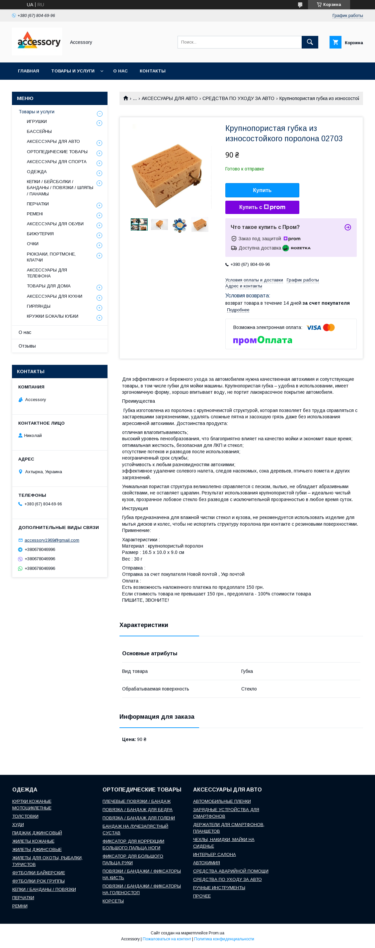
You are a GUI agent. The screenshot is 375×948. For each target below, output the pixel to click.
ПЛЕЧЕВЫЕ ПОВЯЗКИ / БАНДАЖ (137, 801)
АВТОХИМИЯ (206, 862)
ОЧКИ (32, 243)
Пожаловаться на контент (167, 939)
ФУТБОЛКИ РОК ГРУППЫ (38, 881)
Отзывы (27, 346)
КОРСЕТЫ (113, 900)
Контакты (153, 70)
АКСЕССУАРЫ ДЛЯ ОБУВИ (55, 223)
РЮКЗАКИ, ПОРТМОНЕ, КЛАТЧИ (51, 257)
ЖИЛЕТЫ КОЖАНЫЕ (33, 841)
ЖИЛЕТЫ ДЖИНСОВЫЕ (37, 849)
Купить (262, 190)
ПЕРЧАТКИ (38, 203)
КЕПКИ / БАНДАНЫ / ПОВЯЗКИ (44, 889)
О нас (120, 70)
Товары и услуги (73, 70)
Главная (28, 70)
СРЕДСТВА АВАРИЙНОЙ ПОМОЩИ (230, 871)
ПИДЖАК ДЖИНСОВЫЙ (37, 832)
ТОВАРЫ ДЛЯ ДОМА (49, 285)
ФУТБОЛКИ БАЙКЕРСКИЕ (38, 872)
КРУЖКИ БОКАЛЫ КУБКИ (52, 316)
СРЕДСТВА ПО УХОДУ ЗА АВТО (238, 98)
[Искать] (310, 42)
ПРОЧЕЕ (202, 896)
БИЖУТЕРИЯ (40, 233)
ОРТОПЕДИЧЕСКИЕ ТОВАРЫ (57, 151)
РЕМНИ (20, 905)
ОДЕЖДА (37, 171)
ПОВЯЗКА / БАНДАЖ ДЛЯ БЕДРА (138, 809)
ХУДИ (18, 824)
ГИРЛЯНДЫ (38, 306)
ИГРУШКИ (37, 121)
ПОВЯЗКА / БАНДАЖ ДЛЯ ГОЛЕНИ (139, 817)
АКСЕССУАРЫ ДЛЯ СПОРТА (57, 161)
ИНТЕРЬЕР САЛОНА (214, 854)
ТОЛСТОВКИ (25, 816)
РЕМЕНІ (35, 213)
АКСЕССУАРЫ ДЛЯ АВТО (170, 98)
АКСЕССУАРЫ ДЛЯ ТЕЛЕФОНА (47, 272)
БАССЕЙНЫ (39, 131)
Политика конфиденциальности (224, 939)
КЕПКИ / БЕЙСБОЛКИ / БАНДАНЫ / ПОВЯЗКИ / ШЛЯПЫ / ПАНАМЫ (60, 187)
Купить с (262, 207)
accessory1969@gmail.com (52, 540)
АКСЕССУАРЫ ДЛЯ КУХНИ (54, 296)
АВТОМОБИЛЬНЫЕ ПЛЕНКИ (222, 801)
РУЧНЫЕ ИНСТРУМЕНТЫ (219, 887)
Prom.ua (216, 933)
